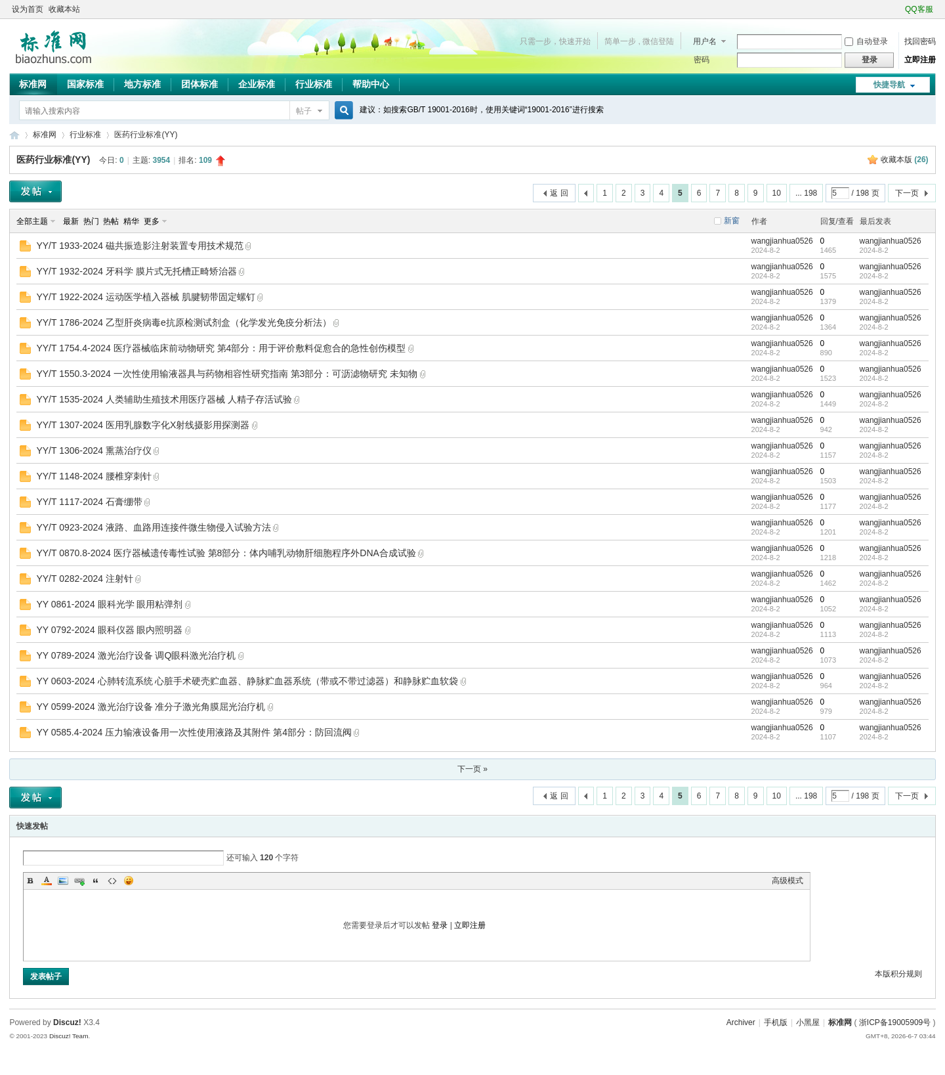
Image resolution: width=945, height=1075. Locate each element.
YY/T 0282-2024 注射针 (84, 578)
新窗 (732, 220)
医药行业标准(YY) (145, 134)
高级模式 (787, 880)
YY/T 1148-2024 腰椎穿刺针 (94, 476)
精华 (131, 221)
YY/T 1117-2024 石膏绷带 (89, 501)
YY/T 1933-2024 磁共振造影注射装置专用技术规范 (139, 245)
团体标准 (199, 84)
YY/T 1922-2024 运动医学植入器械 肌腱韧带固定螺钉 (145, 297)
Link (79, 880)
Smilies (128, 880)
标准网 (33, 84)
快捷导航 (889, 84)
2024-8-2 (874, 250)
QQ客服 (919, 9)
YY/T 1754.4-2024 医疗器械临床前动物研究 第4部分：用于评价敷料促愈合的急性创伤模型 (221, 348)
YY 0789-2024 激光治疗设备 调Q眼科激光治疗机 (136, 655)
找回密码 (920, 41)
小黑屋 (808, 1022)
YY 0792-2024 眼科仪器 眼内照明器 (109, 630)
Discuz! (67, 1022)
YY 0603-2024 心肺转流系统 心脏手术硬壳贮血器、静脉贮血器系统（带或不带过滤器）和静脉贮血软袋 (247, 681)
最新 (71, 221)
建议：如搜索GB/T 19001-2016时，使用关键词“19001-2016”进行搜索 (481, 109)
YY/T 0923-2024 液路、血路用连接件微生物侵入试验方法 (153, 527)
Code (112, 880)
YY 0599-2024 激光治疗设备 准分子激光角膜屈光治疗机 (150, 706)
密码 (701, 59)
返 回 (559, 193)
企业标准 (256, 84)
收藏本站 (64, 9)
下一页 (907, 193)
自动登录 (866, 41)
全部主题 (32, 221)
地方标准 (142, 84)
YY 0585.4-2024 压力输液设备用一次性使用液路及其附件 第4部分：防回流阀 (194, 732)
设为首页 (27, 9)
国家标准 (85, 84)
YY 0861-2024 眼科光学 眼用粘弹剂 (109, 604)
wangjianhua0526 (782, 241)
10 (776, 193)
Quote (95, 880)
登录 (440, 925)
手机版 (776, 1022)
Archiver (740, 1022)
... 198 (806, 193)
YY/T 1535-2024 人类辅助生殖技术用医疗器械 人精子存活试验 (163, 399)
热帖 (111, 221)
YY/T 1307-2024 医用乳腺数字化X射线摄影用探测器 (142, 425)
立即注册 (920, 59)
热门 (91, 221)
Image (63, 880)
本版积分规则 (898, 973)
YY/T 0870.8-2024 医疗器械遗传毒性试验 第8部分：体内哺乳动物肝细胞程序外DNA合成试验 (226, 553)
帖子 (304, 111)
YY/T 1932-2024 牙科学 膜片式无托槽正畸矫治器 (136, 271)
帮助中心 (370, 84)
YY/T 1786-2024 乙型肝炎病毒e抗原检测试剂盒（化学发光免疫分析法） (183, 322)
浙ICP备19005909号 (895, 1022)
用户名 (705, 41)
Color (46, 880)
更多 (151, 221)
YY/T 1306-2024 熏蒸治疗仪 (94, 450)
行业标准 (313, 84)
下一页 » (472, 769)
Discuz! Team (69, 1036)
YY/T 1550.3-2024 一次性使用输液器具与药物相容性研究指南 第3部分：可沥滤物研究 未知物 (226, 373)
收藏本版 (905, 159)
